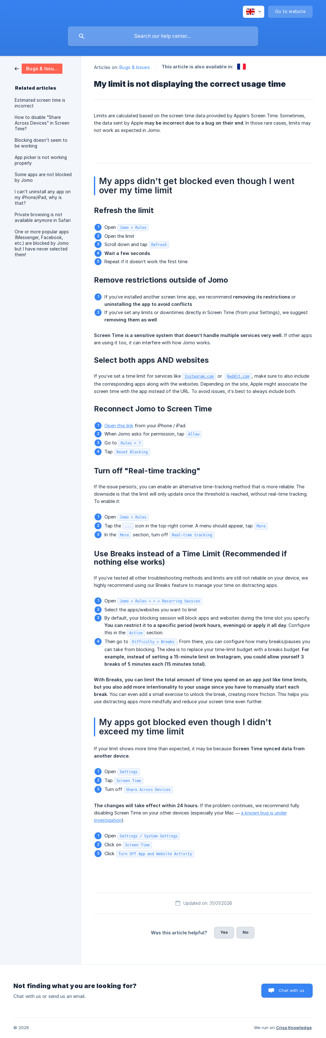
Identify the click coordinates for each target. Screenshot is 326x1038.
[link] (38, 68)
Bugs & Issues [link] (134, 67)
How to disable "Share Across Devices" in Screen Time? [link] (42, 123)
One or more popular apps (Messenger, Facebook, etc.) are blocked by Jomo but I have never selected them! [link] (42, 243)
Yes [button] (224, 932)
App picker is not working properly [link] (41, 160)
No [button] (245, 932)
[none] (253, 12)
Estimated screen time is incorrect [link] (40, 103)
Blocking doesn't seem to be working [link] (41, 143)
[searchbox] (163, 36)
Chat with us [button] (291, 990)
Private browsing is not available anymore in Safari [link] (43, 217)
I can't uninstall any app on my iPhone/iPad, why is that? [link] (43, 197)
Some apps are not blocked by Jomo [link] (43, 177)
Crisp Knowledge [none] (294, 1027)
